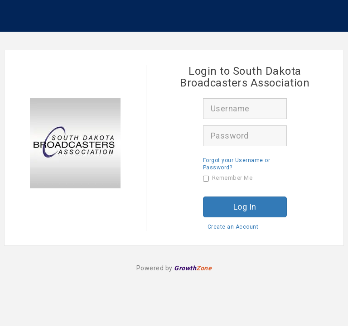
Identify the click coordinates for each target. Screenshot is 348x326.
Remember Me (228, 178)
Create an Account (233, 227)
